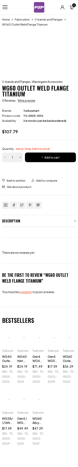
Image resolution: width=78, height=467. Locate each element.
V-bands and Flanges (49, 19)
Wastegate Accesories (47, 81)
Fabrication (22, 19)
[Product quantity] (12, 157)
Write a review (26, 100)
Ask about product (19, 187)
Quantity (26, 148)
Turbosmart (31, 110)
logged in (25, 292)
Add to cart (51, 157)
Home (6, 19)
